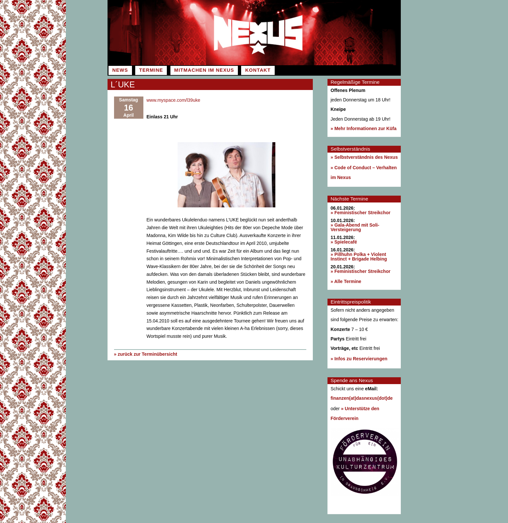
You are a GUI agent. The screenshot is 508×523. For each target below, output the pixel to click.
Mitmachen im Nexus (204, 70)
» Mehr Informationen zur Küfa (364, 128)
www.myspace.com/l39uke (173, 100)
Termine (151, 70)
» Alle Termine (346, 281)
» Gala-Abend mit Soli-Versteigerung (355, 227)
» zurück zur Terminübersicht (145, 354)
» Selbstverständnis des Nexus (364, 157)
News (120, 70)
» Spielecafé (344, 242)
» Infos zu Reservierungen (359, 358)
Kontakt (257, 70)
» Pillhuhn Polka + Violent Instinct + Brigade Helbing (359, 257)
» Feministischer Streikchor (361, 212)
